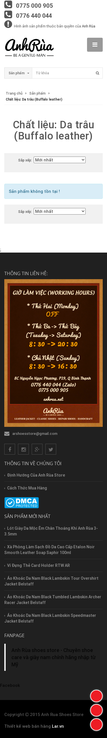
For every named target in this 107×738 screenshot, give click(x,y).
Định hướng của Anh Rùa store (36, 475)
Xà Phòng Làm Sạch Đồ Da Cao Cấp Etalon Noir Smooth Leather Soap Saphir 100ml (49, 549)
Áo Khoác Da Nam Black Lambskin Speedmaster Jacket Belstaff (50, 618)
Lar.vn (58, 726)
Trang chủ (14, 93)
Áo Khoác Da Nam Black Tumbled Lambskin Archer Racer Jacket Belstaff (52, 599)
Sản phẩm (37, 93)
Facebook (10, 685)
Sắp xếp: (25, 160)
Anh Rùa (88, 26)
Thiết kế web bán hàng (27, 726)
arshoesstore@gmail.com (34, 433)
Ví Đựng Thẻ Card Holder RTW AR (38, 565)
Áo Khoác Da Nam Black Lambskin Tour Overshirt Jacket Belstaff (51, 581)
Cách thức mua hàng (27, 488)
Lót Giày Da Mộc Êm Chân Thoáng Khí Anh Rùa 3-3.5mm (51, 531)
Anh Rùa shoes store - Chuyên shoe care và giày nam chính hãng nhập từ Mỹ (53, 657)
